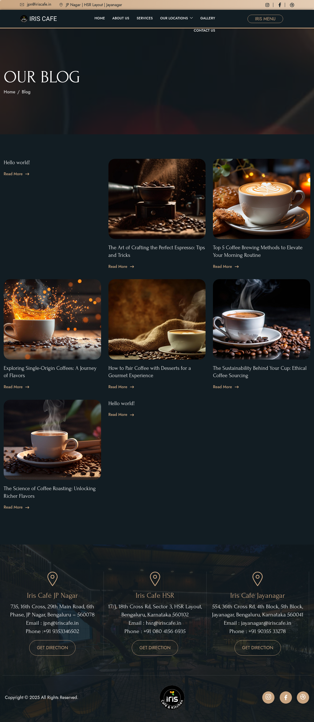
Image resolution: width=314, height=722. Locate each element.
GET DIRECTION (52, 648)
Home (99, 18)
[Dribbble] (292, 5)
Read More (13, 174)
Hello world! (17, 162)
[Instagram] (269, 5)
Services (145, 18)
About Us (120, 18)
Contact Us (204, 30)
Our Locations (176, 18)
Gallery (207, 18)
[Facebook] (281, 5)
